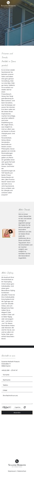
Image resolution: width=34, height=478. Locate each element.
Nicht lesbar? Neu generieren (25, 407)
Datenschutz (21, 471)
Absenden (17, 413)
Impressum (12, 471)
